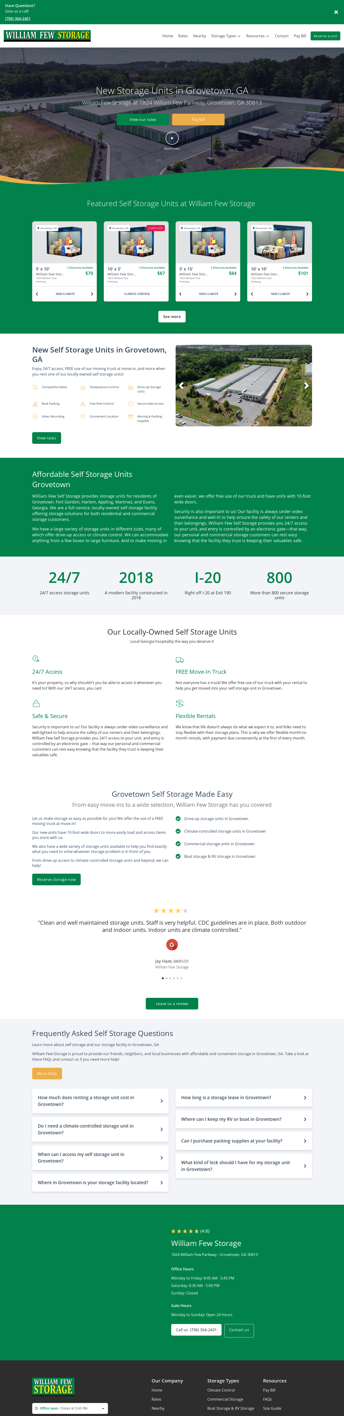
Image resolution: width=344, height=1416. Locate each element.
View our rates (140, 120)
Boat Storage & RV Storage (230, 1405)
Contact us (242, 1327)
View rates (46, 438)
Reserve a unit (325, 36)
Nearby (158, 1405)
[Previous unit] (37, 294)
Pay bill (198, 120)
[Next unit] (92, 294)
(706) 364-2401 (18, 18)
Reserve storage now (56, 876)
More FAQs (47, 1070)
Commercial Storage (225, 1396)
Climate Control (221, 1387)
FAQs (267, 1396)
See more (172, 316)
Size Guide (272, 1405)
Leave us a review (172, 1000)
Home (157, 1387)
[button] (172, 140)
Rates (156, 1396)
